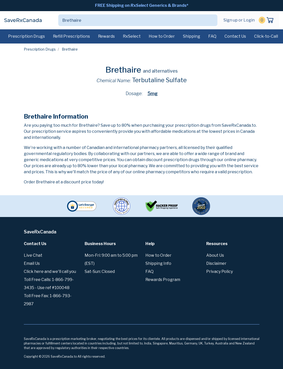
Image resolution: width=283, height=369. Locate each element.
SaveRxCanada (23, 20)
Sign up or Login (239, 20)
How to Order (162, 36)
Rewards (106, 36)
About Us (215, 255)
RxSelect (132, 36)
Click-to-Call (266, 36)
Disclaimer (216, 263)
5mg (152, 93)
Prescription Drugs (26, 36)
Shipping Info (158, 263)
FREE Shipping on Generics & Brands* (141, 5)
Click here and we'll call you (50, 271)
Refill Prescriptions (71, 36)
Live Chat (33, 255)
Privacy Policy (219, 271)
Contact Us (235, 36)
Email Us (32, 263)
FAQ (212, 36)
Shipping (191, 36)
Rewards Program (162, 279)
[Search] (131, 20)
